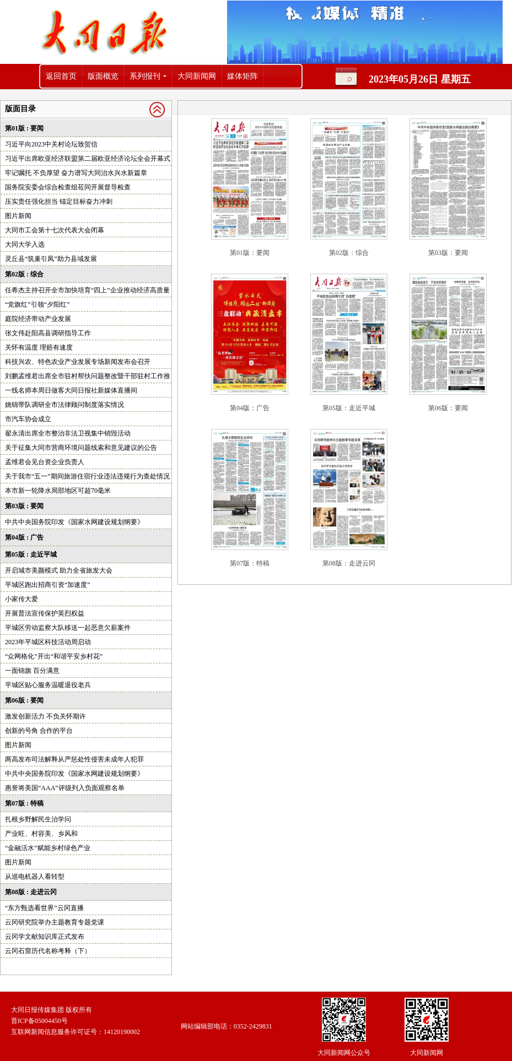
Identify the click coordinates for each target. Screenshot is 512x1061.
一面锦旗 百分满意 (32, 670)
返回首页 (61, 76)
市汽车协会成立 (28, 419)
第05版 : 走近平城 (31, 554)
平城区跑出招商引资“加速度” (47, 585)
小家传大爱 (21, 599)
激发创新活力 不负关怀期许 (45, 716)
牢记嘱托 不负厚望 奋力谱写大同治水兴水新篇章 (76, 173)
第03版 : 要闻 (24, 506)
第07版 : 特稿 (24, 803)
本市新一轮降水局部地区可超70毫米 (58, 490)
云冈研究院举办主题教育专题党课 (54, 922)
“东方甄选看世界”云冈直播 (44, 908)
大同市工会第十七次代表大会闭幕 (54, 230)
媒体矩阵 (242, 76)
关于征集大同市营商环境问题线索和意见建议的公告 (81, 447)
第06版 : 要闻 (24, 700)
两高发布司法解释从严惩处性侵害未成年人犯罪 (74, 759)
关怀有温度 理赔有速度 (39, 347)
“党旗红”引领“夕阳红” (37, 304)
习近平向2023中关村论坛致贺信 (51, 144)
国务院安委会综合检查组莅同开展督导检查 (68, 187)
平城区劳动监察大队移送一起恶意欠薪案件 (68, 628)
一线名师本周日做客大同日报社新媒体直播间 (71, 390)
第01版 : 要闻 (24, 128)
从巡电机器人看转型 (34, 876)
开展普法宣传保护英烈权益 (44, 613)
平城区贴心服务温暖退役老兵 (48, 685)
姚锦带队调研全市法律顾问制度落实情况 (64, 405)
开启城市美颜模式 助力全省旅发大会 (58, 570)
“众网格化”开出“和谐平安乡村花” (54, 656)
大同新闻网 (196, 76)
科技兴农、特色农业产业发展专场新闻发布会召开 (77, 362)
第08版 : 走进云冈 (31, 892)
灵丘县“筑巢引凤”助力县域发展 (51, 259)
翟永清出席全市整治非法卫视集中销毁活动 (68, 433)
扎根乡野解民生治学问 (38, 819)
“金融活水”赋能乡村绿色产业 (47, 848)
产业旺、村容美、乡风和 (41, 833)
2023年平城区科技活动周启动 (48, 642)
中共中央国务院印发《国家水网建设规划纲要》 (74, 522)
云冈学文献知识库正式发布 (44, 936)
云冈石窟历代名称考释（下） (48, 951)
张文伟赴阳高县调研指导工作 (48, 333)
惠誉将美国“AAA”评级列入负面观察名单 (65, 788)
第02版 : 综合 (24, 274)
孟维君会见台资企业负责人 (44, 462)
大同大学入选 (25, 244)
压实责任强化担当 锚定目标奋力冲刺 (58, 201)
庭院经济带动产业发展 (38, 319)
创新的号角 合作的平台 (39, 730)
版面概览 (103, 76)
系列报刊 (145, 76)
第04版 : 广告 (24, 537)
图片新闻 (18, 216)
